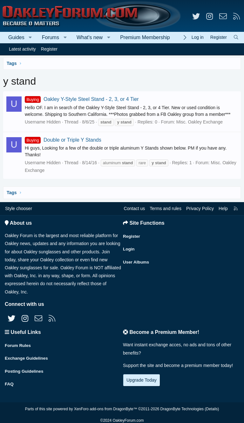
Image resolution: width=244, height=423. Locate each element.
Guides (16, 37)
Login (129, 247)
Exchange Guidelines (27, 356)
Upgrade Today (141, 380)
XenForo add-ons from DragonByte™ (105, 405)
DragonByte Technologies (182, 405)
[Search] (236, 37)
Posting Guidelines (25, 368)
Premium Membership (145, 37)
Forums (50, 37)
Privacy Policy (200, 208)
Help (223, 208)
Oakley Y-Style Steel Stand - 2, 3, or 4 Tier (82, 99)
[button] (30, 37)
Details (212, 405)
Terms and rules (165, 208)
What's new (90, 37)
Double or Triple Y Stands (63, 140)
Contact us (134, 208)
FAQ (9, 381)
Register (49, 49)
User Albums (136, 259)
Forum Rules (18, 344)
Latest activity (22, 49)
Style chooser (18, 208)
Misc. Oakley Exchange (199, 121)
